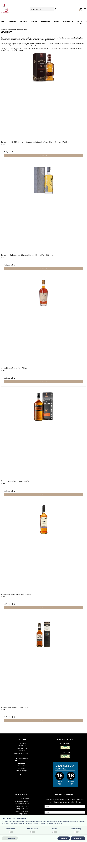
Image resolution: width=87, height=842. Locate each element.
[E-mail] (65, 812)
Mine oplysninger (21, 771)
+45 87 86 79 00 (22, 758)
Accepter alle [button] (78, 838)
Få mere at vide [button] (10, 838)
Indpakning (45, 21)
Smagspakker (68, 21)
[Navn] (65, 807)
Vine (2, 21)
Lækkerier (12, 21)
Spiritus (34, 21)
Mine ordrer (22, 766)
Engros (56, 21)
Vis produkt (43, 155)
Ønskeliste (21, 768)
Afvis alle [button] (64, 838)
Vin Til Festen (79, 22)
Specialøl (23, 21)
